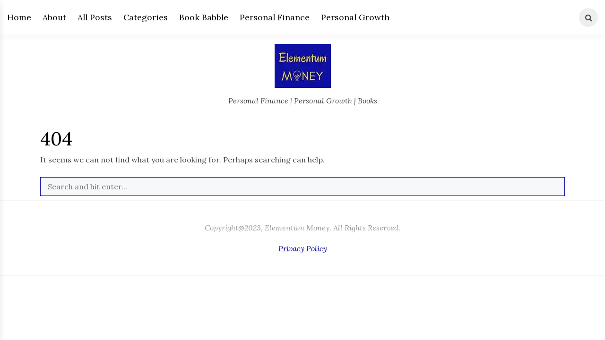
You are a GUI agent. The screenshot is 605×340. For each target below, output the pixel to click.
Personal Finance (275, 17)
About (54, 17)
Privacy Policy (302, 248)
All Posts (95, 17)
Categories (145, 17)
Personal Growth (355, 17)
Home (19, 17)
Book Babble (203, 17)
